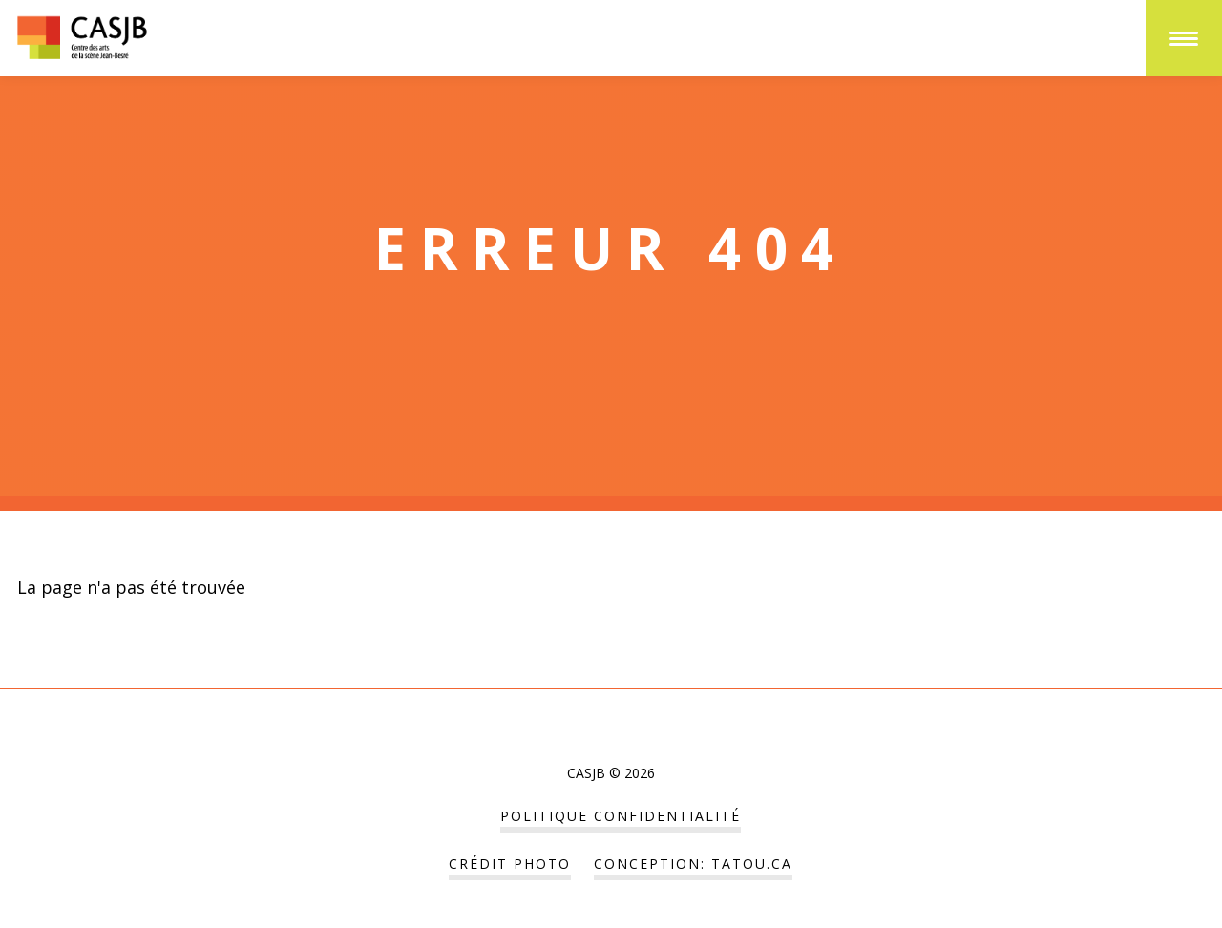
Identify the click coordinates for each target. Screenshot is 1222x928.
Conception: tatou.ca (693, 863)
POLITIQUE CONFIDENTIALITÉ (620, 816)
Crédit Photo (510, 863)
